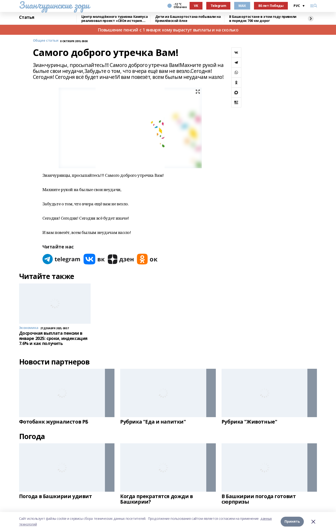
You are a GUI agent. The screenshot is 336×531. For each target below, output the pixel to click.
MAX (242, 5)
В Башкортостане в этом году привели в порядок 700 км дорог (262, 19)
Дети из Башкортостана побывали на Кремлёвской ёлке (188, 19)
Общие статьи (45, 41)
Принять (292, 521)
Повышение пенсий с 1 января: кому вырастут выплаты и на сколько (168, 30)
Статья (26, 17)
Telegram (218, 5)
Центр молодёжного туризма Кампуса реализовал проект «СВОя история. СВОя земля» (114, 19)
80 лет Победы (271, 5)
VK (196, 5)
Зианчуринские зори (54, 5)
